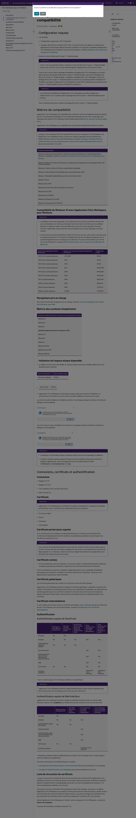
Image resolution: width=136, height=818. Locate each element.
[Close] (102, 4)
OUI (36, 14)
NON (43, 14)
